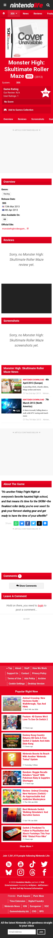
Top (9, 668)
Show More (26, 846)
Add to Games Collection (18, 110)
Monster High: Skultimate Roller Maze (26, 69)
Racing (7, 194)
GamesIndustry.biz (19, 911)
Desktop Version (36, 683)
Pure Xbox (38, 896)
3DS (18, 82)
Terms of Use (14, 678)
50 (17, 390)
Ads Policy (29, 678)
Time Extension (17, 901)
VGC (46, 906)
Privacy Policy (39, 673)
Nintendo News (12, 906)
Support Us (12, 673)
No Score (9, 101)
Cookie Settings (17, 683)
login (40, 605)
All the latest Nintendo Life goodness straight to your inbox (26, 924)
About (18, 668)
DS (5, 219)
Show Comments (26, 585)
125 (16, 410)
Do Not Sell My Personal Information (26, 888)
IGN (25, 906)
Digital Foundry (36, 901)
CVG (34, 911)
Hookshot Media (23, 882)
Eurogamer (35, 906)
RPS (41, 911)
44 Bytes (32, 885)
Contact (25, 673)
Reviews (22, 119)
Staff (26, 668)
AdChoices (42, 885)
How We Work (40, 668)
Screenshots (37, 119)
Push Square (23, 896)
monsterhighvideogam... (15, 228)
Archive (42, 678)
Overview (8, 119)
